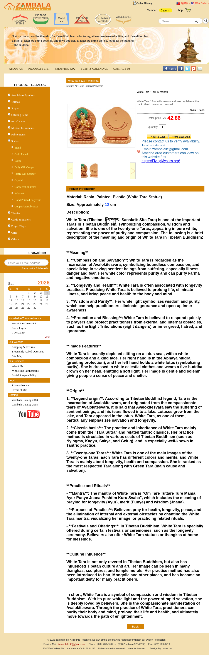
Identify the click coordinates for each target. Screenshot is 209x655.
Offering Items (19, 114)
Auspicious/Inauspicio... (25, 323)
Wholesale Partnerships (25, 370)
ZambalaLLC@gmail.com (72, 644)
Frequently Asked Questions (28, 351)
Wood (18, 160)
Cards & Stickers (21, 219)
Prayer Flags (18, 226)
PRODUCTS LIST (39, 68)
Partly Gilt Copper (25, 173)
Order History (144, 3)
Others (15, 239)
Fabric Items (18, 134)
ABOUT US (16, 68)
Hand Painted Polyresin (28, 200)
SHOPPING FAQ (65, 68)
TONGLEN (18, 332)
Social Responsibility (24, 375)
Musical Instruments (23, 128)
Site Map (17, 356)
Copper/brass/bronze (26, 206)
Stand (18, 147)
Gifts (14, 232)
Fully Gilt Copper (25, 167)
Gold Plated (21, 154)
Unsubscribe (28, 268)
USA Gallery (202, 3)
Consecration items (25, 186)
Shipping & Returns (23, 347)
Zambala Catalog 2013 (25, 400)
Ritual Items (18, 121)
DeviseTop (167, 648)
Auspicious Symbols (23, 95)
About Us (17, 366)
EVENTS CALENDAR (94, 68)
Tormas (15, 101)
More (47, 337)
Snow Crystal (19, 328)
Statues (15, 141)
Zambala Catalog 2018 (25, 404)
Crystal (19, 180)
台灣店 (184, 3)
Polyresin (20, 193)
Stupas (15, 108)
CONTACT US (121, 68)
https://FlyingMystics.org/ (161, 161)
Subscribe (43, 268)
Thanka (15, 213)
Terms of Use (19, 390)
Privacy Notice (20, 385)
